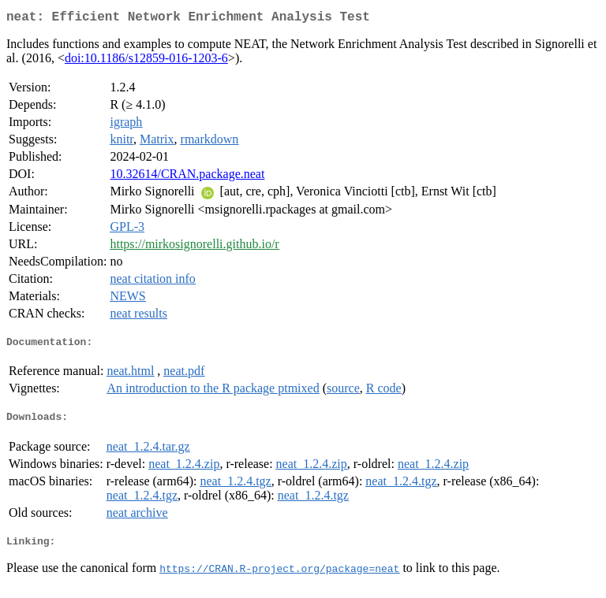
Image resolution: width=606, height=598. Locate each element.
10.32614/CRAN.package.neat (187, 177)
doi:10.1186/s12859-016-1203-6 (146, 61)
